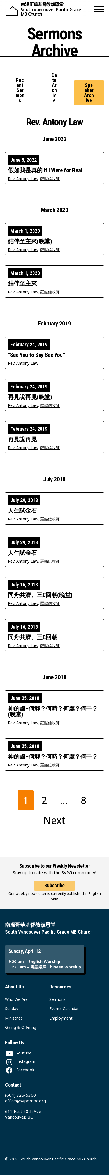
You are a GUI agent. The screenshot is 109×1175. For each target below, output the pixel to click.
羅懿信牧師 (50, 178)
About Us (14, 987)
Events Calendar (64, 1008)
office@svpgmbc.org (25, 1100)
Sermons (57, 999)
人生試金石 (22, 511)
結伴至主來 (22, 284)
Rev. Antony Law (23, 178)
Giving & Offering (20, 1027)
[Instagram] (20, 1061)
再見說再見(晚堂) (30, 397)
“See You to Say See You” (36, 355)
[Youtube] (18, 1053)
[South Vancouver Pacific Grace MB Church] (48, 9)
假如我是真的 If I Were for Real (45, 170)
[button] (99, 9)
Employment (61, 1018)
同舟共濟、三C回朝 (32, 637)
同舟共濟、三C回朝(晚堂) (40, 595)
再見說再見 (22, 439)
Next (54, 820)
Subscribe (54, 885)
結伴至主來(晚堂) (30, 241)
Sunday (11, 1008)
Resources (60, 987)
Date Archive (54, 87)
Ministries (14, 1018)
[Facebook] (19, 1069)
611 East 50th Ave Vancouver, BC (23, 1114)
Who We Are (16, 999)
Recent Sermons (20, 90)
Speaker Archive (89, 92)
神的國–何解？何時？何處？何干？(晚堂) (53, 712)
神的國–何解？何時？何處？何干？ (53, 757)
